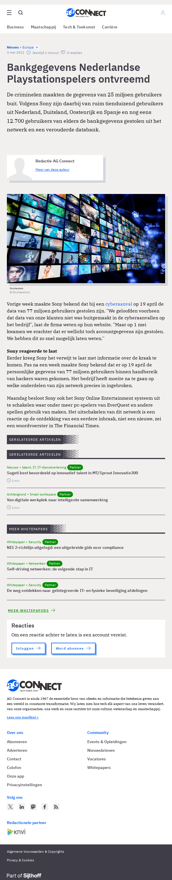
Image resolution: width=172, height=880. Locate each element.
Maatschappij (43, 27)
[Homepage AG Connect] (86, 13)
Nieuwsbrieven (101, 750)
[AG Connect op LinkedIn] (21, 806)
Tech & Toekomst (79, 27)
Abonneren (17, 741)
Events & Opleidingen (106, 741)
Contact (14, 758)
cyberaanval (119, 304)
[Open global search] (20, 12)
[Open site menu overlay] (9, 12)
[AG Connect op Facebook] (44, 806)
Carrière (109, 27)
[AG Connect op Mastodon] (33, 806)
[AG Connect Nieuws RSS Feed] (56, 806)
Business (15, 27)
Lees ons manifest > (23, 717)
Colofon (14, 767)
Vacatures (96, 758)
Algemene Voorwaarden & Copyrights (35, 851)
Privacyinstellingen (24, 784)
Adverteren (17, 750)
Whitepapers (99, 767)
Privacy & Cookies (20, 860)
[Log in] (163, 12)
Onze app (15, 776)
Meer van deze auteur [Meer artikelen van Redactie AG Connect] (52, 169)
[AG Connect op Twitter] (10, 806)
